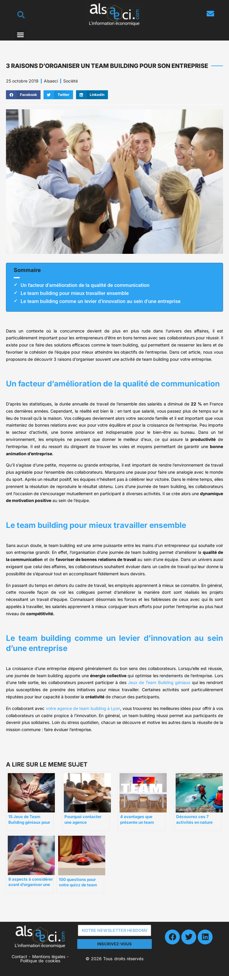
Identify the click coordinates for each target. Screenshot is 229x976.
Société (70, 80)
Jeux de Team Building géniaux (159, 682)
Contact (19, 956)
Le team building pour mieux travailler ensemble (75, 293)
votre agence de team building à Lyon (83, 708)
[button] (20, 35)
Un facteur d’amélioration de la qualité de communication (85, 285)
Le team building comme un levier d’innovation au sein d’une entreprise (100, 301)
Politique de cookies (40, 960)
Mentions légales (48, 956)
